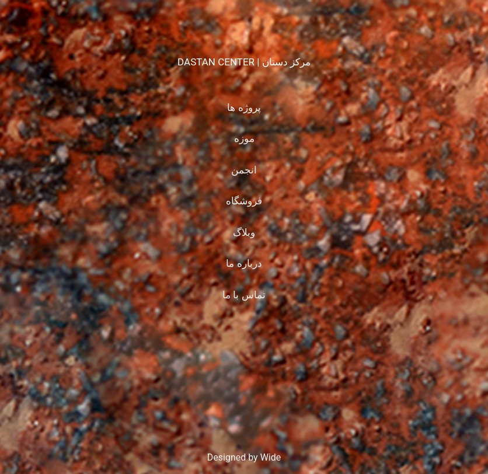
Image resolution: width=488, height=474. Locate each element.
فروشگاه (244, 201)
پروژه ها (243, 107)
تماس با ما (243, 295)
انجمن (244, 170)
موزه (244, 138)
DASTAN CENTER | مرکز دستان (244, 62)
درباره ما (244, 263)
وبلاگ (244, 232)
